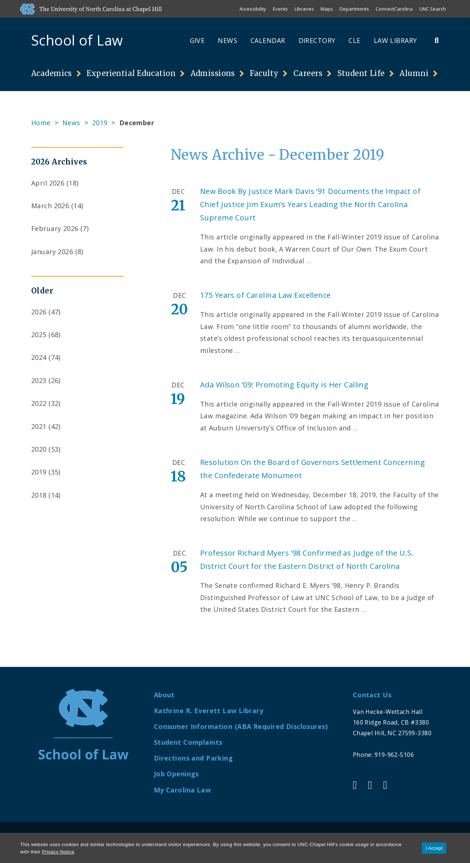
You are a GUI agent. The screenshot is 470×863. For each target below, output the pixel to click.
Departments (354, 9)
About (164, 694)
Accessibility (252, 9)
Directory (317, 40)
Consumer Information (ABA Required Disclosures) (241, 726)
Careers (307, 73)
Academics (51, 73)
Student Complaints (188, 742)
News (227, 40)
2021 (39, 426)
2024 (39, 357)
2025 (39, 334)
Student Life (361, 73)
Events (280, 9)
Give (197, 40)
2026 (39, 311)
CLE (354, 40)
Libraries (304, 9)
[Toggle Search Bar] (436, 40)
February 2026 (55, 228)
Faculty (264, 73)
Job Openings (176, 773)
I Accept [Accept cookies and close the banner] (434, 848)
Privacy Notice (58, 852)
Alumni (414, 73)
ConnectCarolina (394, 9)
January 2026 (52, 251)
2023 (39, 380)
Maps (327, 9)
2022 (39, 403)
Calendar (267, 40)
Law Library (395, 40)
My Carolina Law (182, 790)
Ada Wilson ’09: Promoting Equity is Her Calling (284, 385)
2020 (39, 449)
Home (41, 122)
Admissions (213, 73)
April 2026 (47, 182)
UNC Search (432, 9)
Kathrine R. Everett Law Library (208, 710)
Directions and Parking (193, 758)
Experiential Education (131, 73)
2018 (39, 495)
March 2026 (50, 205)
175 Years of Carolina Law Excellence (265, 295)
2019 (100, 122)
